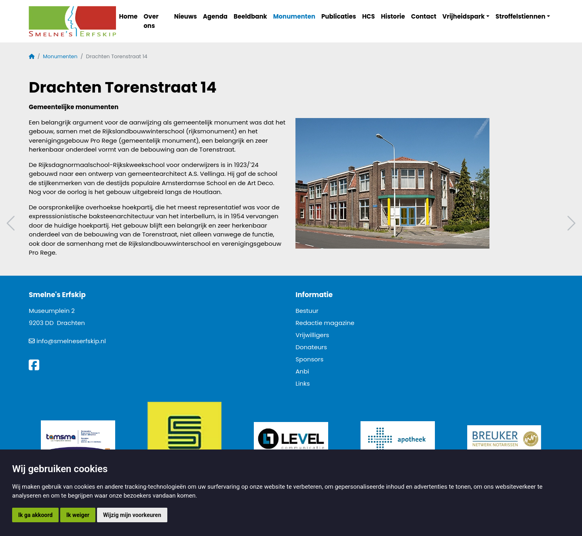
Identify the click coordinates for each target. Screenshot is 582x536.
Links (302, 383)
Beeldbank (250, 16)
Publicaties (338, 16)
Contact (423, 16)
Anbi (302, 371)
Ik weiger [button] (77, 515)
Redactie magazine (324, 323)
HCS (368, 16)
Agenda (215, 16)
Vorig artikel (11, 223)
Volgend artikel (570, 223)
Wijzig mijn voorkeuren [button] (132, 515)
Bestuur (306, 310)
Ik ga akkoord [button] (35, 515)
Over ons (150, 21)
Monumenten (294, 16)
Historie (393, 16)
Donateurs (311, 347)
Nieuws (185, 16)
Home (128, 16)
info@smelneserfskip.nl (71, 341)
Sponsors (309, 359)
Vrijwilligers (312, 335)
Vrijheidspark (464, 16)
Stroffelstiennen (520, 16)
